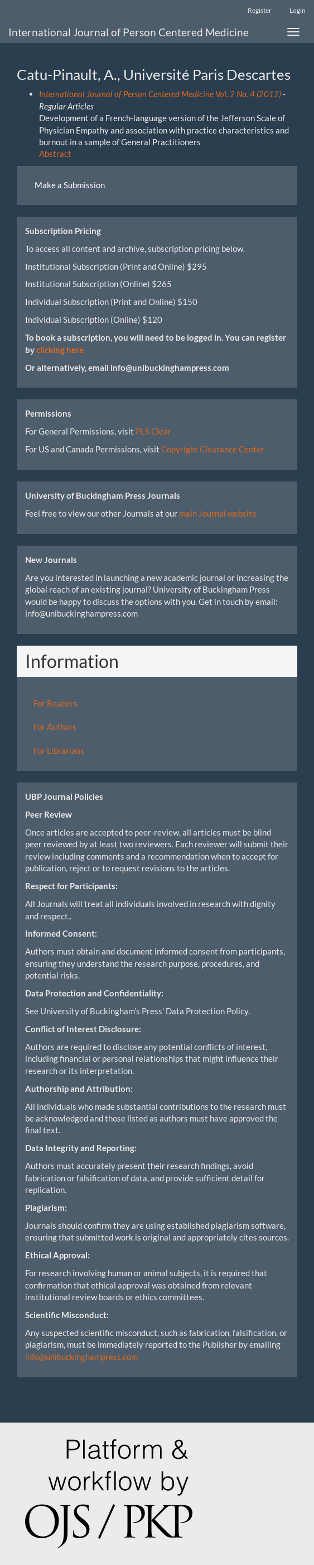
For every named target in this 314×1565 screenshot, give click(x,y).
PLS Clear (153, 431)
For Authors (54, 727)
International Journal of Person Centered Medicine (128, 32)
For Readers (55, 703)
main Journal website (218, 513)
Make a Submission (70, 185)
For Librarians (58, 751)
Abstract (55, 154)
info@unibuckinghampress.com (81, 1357)
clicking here (60, 350)
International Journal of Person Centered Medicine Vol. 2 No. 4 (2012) (160, 94)
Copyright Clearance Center (212, 449)
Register (260, 10)
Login (297, 10)
